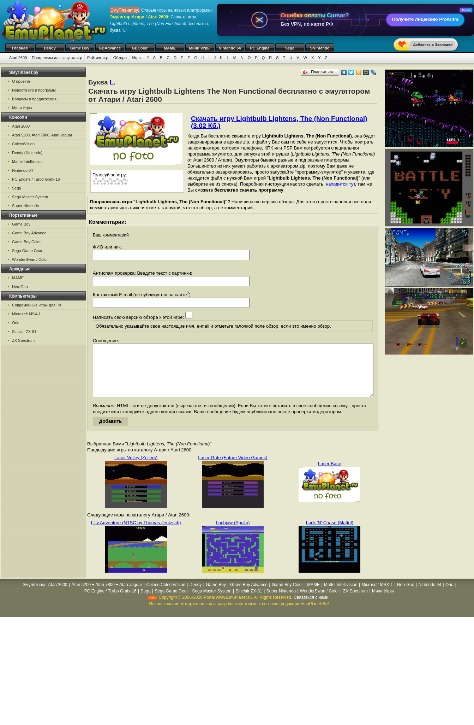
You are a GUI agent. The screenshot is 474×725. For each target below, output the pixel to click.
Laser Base (329, 474)
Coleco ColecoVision (165, 595)
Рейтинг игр (97, 57)
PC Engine (259, 48)
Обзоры (120, 57)
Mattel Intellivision (27, 161)
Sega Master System (30, 197)
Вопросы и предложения (34, 99)
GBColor (140, 48)
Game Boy (79, 48)
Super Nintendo (25, 206)
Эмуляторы (34, 595)
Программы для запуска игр (57, 57)
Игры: (137, 57)
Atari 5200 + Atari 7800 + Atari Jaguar (107, 595)
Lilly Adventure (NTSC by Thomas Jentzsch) (136, 533)
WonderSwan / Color (30, 259)
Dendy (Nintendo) (27, 153)
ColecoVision (23, 144)
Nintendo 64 (230, 48)
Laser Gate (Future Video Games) (232, 468)
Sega (289, 48)
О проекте (21, 81)
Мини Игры (200, 48)
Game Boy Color (26, 242)
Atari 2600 (18, 57)
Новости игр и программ (34, 90)
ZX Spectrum (23, 340)
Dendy (50, 48)
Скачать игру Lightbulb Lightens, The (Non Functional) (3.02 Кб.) (279, 122)
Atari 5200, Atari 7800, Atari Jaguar (42, 135)
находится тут (340, 184)
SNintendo (320, 48)
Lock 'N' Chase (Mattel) (329, 533)
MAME (170, 48)
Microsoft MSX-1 (26, 314)
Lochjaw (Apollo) (233, 533)
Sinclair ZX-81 (24, 331)
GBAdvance (110, 48)
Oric (15, 323)
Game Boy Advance (29, 233)
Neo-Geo (20, 287)
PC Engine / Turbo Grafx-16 (36, 179)
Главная (20, 48)
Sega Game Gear (27, 251)
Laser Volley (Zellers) (135, 468)
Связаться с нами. (312, 608)
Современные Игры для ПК (36, 305)
